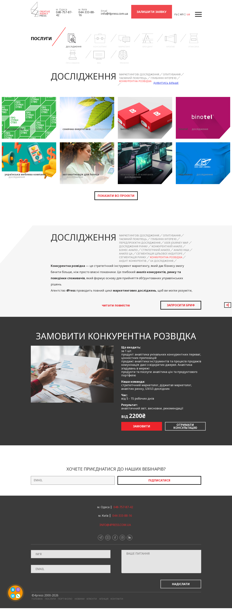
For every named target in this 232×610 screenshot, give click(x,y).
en (181, 14)
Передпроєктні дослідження (139, 242)
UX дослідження (161, 261)
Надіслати (181, 584)
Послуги (50, 599)
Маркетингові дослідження (139, 74)
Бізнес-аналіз (128, 250)
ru (175, 14)
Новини (79, 599)
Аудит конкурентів (132, 261)
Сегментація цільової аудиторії (159, 253)
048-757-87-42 (64, 14)
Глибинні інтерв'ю (164, 78)
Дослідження (83, 76)
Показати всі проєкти (116, 196)
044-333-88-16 (86, 14)
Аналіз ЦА (125, 253)
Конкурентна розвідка (135, 81)
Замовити (141, 426)
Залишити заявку (151, 12)
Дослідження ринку (133, 246)
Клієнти (92, 599)
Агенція (103, 599)
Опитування (172, 74)
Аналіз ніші (181, 250)
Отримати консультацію (185, 426)
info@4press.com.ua (114, 13)
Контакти (117, 599)
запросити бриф (181, 305)
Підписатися (159, 480)
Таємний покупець (133, 78)
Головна (37, 599)
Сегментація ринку (132, 257)
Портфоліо (65, 599)
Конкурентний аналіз (167, 246)
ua (188, 14)
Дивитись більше (166, 83)
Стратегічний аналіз (155, 250)
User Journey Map (176, 242)
